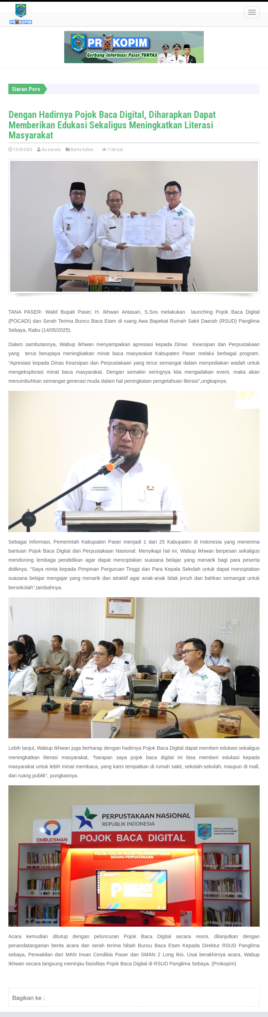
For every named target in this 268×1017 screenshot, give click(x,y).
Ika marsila (49, 149)
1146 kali (112, 149)
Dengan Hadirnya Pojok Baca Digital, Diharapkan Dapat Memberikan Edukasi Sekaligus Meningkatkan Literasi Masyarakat (112, 125)
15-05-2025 (20, 149)
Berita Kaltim (80, 149)
